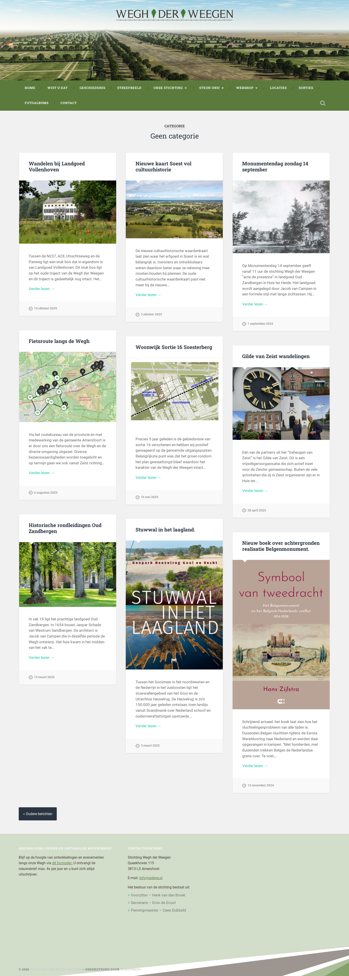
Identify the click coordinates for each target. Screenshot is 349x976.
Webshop (245, 88)
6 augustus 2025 (45, 493)
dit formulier (62, 863)
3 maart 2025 (150, 746)
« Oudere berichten (37, 814)
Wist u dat (57, 88)
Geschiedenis (92, 88)
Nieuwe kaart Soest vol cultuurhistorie (163, 166)
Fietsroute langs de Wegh (59, 341)
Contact (69, 103)
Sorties (306, 88)
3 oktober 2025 (151, 314)
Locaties (278, 88)
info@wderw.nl (150, 878)
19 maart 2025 (44, 677)
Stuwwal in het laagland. (165, 529)
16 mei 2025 (149, 497)
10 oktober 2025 (45, 308)
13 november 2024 (261, 785)
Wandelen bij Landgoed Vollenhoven (57, 166)
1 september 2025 (260, 324)
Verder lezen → (41, 289)
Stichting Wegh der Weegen (55, 969)
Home (30, 88)
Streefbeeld (129, 88)
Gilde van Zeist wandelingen (276, 356)
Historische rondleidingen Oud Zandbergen (65, 528)
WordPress (130, 969)
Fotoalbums (37, 103)
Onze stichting (168, 88)
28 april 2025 (257, 510)
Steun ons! (209, 88)
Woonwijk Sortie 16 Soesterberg (174, 347)
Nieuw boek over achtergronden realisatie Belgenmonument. (281, 545)
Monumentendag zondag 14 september (275, 166)
